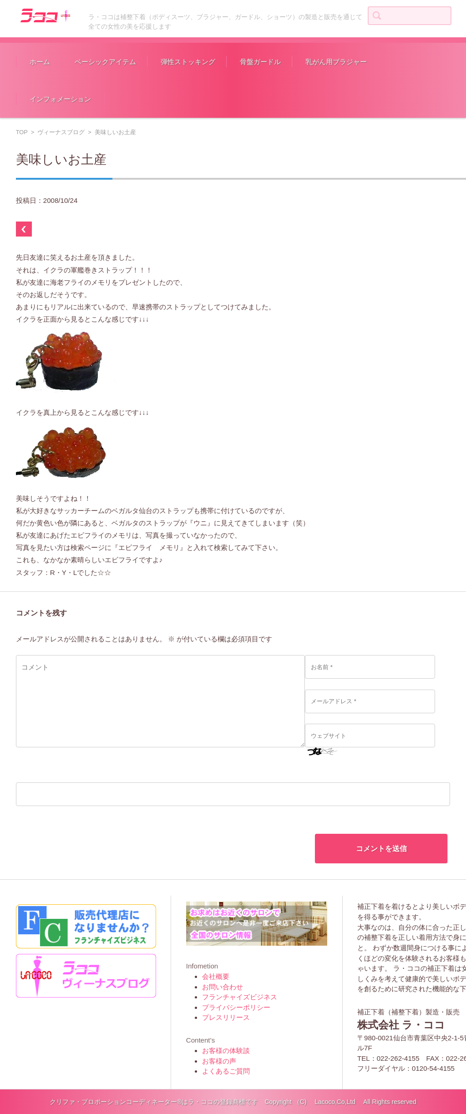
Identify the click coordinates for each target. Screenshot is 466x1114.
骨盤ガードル (260, 62)
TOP (22, 132)
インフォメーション (60, 99)
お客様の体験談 (226, 1050)
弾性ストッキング (188, 62)
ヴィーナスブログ (61, 132)
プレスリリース (226, 1017)
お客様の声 (219, 1061)
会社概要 (215, 976)
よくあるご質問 (226, 1071)
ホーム (40, 62)
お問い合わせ (222, 987)
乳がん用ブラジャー (336, 62)
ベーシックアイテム (105, 62)
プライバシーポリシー (236, 1007)
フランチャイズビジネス (239, 997)
